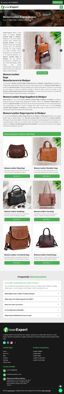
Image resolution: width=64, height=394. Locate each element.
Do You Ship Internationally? (14, 310)
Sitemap (5, 360)
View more (17, 176)
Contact (5, 358)
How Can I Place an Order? (14, 304)
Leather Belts (37, 353)
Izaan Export (11, 390)
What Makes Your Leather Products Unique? (20, 293)
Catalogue (57, 2)
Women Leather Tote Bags (44, 211)
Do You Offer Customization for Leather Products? (22, 283)
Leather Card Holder (39, 360)
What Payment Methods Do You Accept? (18, 315)
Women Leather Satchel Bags (45, 255)
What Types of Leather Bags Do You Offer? (19, 299)
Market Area (6, 362)
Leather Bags (12, 20)
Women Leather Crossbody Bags (17, 255)
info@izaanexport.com (14, 374)
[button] (61, 50)
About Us (5, 353)
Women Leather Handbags (14, 211)
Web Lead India (46, 390)
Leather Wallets (37, 351)
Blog (4, 356)
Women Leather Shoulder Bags (46, 168)
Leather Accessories (39, 358)
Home (4, 20)
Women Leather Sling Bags (14, 168)
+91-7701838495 (13, 2)
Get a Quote (42, 73)
